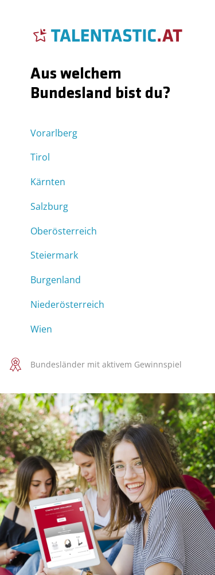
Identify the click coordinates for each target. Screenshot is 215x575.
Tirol (40, 157)
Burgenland (55, 279)
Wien (41, 329)
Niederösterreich (67, 304)
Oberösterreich (63, 231)
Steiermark (54, 255)
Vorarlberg (53, 133)
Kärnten (47, 181)
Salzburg (49, 206)
